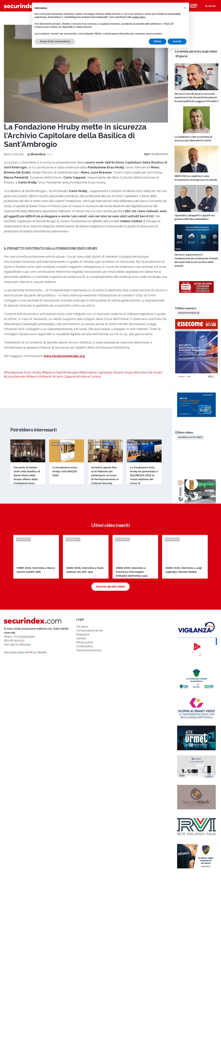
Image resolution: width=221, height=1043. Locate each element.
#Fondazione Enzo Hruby (22, 372)
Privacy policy (84, 642)
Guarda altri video (190, 437)
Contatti (81, 638)
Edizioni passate (188, 312)
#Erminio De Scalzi (148, 372)
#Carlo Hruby (123, 372)
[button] (184, 8)
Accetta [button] (177, 41)
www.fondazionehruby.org (64, 356)
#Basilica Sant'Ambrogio (60, 372)
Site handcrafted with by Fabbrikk (25, 652)
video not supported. (196, 27)
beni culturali (14, 154)
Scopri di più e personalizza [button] (55, 41)
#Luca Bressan (15, 376)
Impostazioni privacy (88, 650)
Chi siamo (82, 626)
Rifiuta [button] (157, 41)
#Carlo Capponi (64, 376)
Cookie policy (84, 646)
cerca (210, 6)
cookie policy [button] (138, 17)
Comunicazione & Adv (89, 630)
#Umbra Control (89, 376)
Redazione (82, 634)
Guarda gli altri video (110, 586)
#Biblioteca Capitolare (95, 372)
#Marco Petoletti (39, 376)
